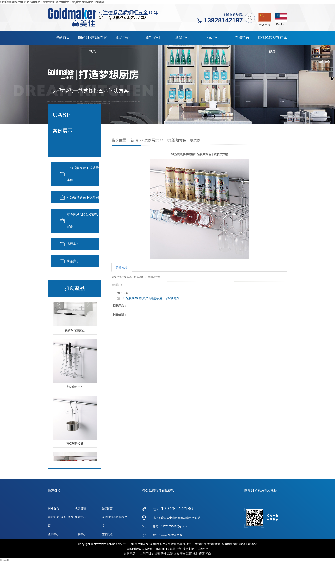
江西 (189, 553)
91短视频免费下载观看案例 (83, 174)
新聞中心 (182, 38)
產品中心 (122, 38)
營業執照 (107, 534)
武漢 (170, 553)
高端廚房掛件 (74, 387)
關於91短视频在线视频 (92, 40)
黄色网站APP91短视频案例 (82, 220)
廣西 (202, 553)
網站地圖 (5, 560)
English (280, 24)
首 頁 (135, 140)
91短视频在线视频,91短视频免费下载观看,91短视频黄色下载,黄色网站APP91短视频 (52, 2)
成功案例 (152, 38)
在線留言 (242, 38)
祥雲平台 (175, 548)
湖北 (195, 553)
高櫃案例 (73, 244)
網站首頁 (63, 38)
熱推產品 (129, 553)
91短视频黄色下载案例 (83, 197)
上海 (176, 553)
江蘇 (157, 553)
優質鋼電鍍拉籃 (75, 330)
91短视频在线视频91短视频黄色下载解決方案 (151, 298)
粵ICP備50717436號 (139, 548)
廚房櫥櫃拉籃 (229, 544)
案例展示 (151, 140)
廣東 (182, 553)
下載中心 (212, 38)
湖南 (208, 553)
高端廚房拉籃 (74, 444)
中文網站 (264, 24)
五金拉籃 (197, 544)
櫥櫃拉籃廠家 (212, 544)
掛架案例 (73, 261)
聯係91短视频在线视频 (272, 40)
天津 (164, 553)
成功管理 (80, 508)
